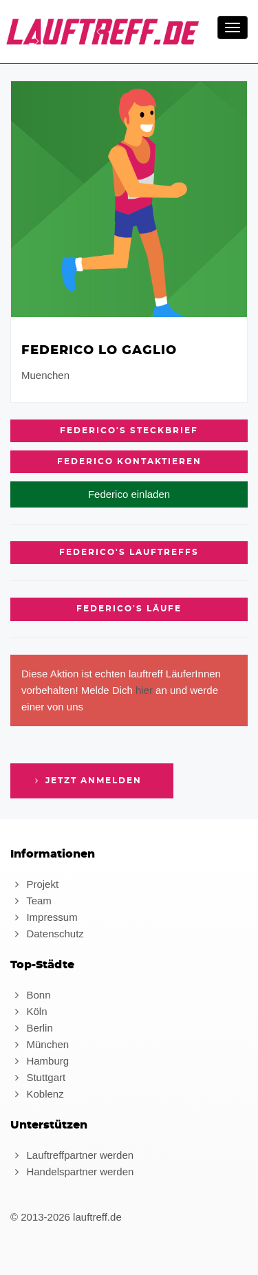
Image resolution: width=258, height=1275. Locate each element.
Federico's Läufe (129, 608)
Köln (28, 1011)
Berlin (31, 1028)
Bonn (30, 995)
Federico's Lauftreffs (129, 552)
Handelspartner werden (71, 1171)
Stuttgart (37, 1077)
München (39, 1044)
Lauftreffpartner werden (71, 1155)
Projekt (34, 884)
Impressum (44, 917)
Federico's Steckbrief (129, 430)
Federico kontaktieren (129, 461)
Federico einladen (129, 494)
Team (31, 900)
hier (144, 690)
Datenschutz (47, 933)
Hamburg (39, 1061)
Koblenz (37, 1094)
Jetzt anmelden (87, 780)
